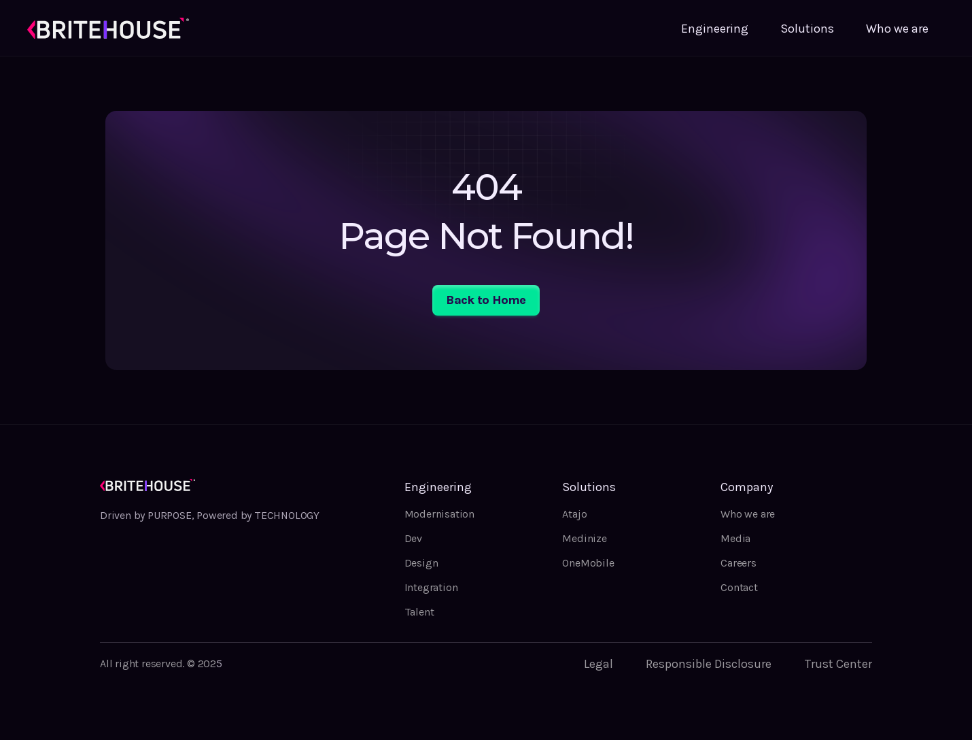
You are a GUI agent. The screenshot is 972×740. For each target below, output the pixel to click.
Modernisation (439, 513)
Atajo (574, 513)
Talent (419, 611)
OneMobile (588, 562)
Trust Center (838, 663)
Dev (413, 538)
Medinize (584, 538)
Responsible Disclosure (708, 663)
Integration (431, 587)
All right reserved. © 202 (158, 663)
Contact (739, 587)
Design (421, 562)
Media (735, 538)
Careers (739, 562)
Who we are (897, 28)
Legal (598, 663)
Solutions (807, 28)
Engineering (714, 28)
